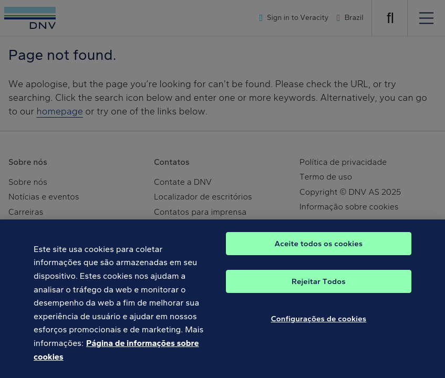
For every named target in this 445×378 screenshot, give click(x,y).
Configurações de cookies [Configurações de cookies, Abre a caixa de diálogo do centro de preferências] (319, 324)
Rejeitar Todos (319, 287)
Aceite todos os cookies (319, 249)
